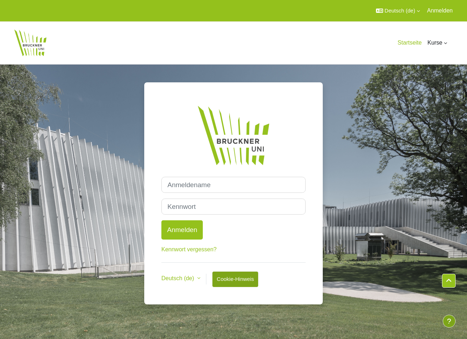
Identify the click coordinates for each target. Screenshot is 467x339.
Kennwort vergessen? (189, 249)
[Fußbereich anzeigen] (449, 321)
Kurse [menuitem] (434, 43)
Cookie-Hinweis (235, 279)
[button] (398, 10)
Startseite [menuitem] (410, 43)
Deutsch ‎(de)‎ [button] (178, 278)
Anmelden (440, 10)
